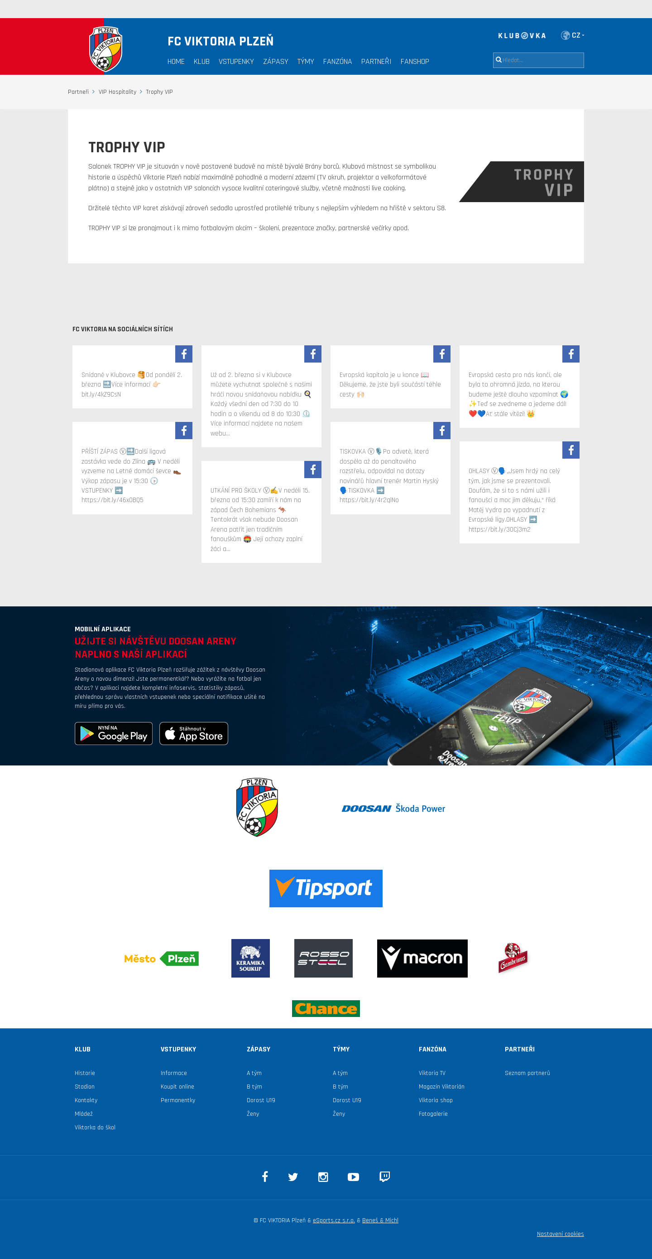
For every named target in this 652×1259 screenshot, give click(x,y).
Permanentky (178, 1100)
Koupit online (177, 1087)
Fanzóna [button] (337, 61)
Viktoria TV (432, 1073)
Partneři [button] (376, 61)
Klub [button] (202, 61)
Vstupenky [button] (236, 61)
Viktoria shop (436, 1100)
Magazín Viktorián (442, 1087)
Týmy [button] (305, 61)
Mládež (84, 1114)
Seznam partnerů (527, 1073)
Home (176, 61)
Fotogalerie (433, 1114)
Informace (174, 1073)
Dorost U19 (261, 1100)
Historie (85, 1073)
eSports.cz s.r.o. (334, 1220)
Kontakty (86, 1100)
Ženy (253, 1114)
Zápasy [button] (275, 61)
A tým (254, 1073)
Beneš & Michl (380, 1220)
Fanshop (415, 61)
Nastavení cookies (560, 1234)
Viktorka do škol (95, 1127)
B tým (254, 1087)
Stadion (85, 1087)
